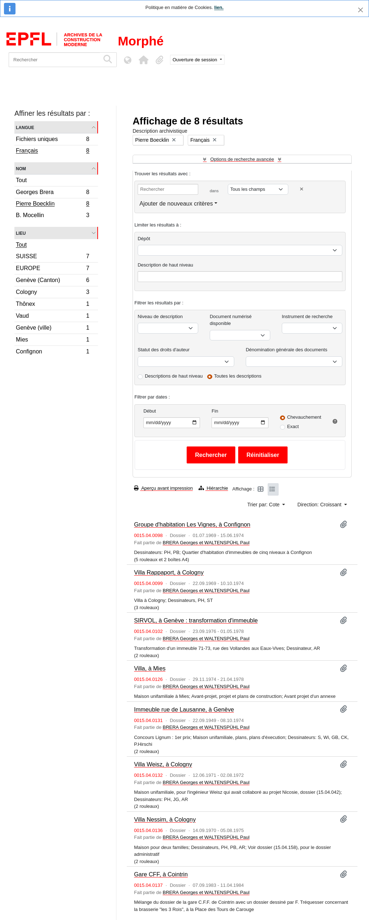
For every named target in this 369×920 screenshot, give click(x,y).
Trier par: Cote (264, 504)
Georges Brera (52, 193)
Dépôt (144, 238)
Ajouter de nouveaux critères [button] (176, 204)
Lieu (21, 232)
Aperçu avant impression (163, 488)
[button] (143, 60)
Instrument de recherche (307, 316)
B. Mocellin (52, 216)
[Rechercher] (54, 59)
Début (149, 411)
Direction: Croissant (320, 504)
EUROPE (52, 269)
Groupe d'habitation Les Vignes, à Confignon (192, 524)
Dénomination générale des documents (286, 349)
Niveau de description (160, 316)
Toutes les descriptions (238, 376)
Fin (215, 411)
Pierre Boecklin (52, 204)
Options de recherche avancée (242, 159)
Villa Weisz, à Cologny (163, 764)
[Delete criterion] (301, 189)
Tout (21, 180)
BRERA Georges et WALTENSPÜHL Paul (206, 542)
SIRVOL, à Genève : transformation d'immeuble (196, 620)
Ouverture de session (195, 59)
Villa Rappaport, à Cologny (169, 572)
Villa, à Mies (149, 668)
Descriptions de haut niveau (174, 376)
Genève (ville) (52, 328)
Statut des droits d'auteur (164, 349)
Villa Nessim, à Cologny (165, 819)
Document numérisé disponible (231, 320)
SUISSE (52, 257)
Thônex (52, 305)
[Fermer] (360, 9)
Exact (293, 426)
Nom (21, 168)
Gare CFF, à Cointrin (161, 874)
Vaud (52, 317)
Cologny (52, 293)
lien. (218, 7)
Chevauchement (304, 417)
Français (52, 151)
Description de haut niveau (165, 265)
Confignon (52, 352)
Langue (25, 127)
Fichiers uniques (52, 140)
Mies (52, 340)
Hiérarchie (213, 488)
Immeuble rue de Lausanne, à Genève (184, 709)
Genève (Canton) (52, 281)
